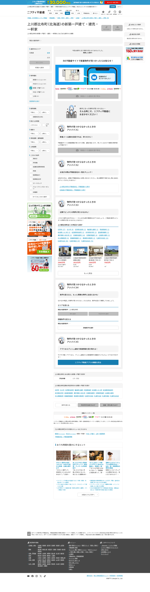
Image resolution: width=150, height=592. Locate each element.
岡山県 (44, 560)
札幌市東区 (75, 241)
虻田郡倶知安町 (78, 232)
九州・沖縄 (32, 564)
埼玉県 (50, 549)
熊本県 (53, 564)
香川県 (40, 562)
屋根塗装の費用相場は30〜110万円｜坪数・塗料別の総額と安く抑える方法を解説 (105, 481)
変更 (48, 53)
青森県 (44, 545)
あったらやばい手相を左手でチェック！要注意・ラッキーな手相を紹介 (80, 465)
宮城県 (53, 545)
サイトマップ (104, 554)
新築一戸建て (80, 552)
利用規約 (112, 575)
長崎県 (49, 564)
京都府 (49, 558)
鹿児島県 (40, 566)
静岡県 (49, 555)
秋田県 (58, 545)
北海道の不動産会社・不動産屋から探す (72, 190)
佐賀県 (44, 564)
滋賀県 (53, 558)
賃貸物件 (102, 434)
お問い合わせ (104, 550)
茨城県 (59, 549)
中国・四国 (32, 560)
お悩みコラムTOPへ (88, 495)
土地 (97, 434)
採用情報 (120, 575)
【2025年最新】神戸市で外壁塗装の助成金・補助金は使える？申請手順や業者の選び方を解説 (104, 489)
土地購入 (71, 554)
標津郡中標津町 (89, 238)
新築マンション (60, 434)
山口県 (58, 560)
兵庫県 (44, 558)
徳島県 (62, 560)
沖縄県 (45, 566)
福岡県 (40, 564)
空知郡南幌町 (103, 232)
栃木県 (63, 549)
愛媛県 (44, 562)
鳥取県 (49, 560)
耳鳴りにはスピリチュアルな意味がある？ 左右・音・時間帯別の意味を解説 (113, 465)
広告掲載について (106, 552)
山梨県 (44, 553)
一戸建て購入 (72, 552)
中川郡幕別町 (63, 238)
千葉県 (54, 549)
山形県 (62, 545)
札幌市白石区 (87, 241)
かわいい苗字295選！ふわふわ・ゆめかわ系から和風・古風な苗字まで (63, 465)
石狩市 (62, 229)
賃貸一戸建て (94, 545)
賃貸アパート (85, 545)
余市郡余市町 (91, 232)
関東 (30, 549)
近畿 (30, 558)
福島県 (40, 547)
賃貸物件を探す (34, 101)
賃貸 (70, 545)
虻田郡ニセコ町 (64, 232)
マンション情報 (73, 558)
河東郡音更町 (79, 235)
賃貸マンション (76, 545)
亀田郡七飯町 (93, 229)
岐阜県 (44, 555)
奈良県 (58, 558)
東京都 (40, 549)
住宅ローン (72, 565)
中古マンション (71, 434)
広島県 (40, 560)
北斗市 (70, 229)
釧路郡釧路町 (75, 238)
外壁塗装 (71, 567)
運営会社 (89, 575)
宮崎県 (62, 564)
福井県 (62, 553)
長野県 (49, 553)
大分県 (58, 564)
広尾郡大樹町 (104, 235)
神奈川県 (44, 549)
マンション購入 (73, 550)
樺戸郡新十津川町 (65, 235)
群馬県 (40, 551)
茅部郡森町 (104, 229)
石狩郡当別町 (80, 229)
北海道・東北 (32, 545)
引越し (71, 569)
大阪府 (40, 558)
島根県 (53, 560)
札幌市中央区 (103, 238)
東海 (30, 555)
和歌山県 (62, 558)
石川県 (58, 553)
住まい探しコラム (74, 563)
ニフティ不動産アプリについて (109, 547)
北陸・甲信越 (32, 553)
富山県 (53, 553)
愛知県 (40, 555)
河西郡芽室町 (92, 235)
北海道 (40, 545)
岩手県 (49, 545)
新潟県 (40, 553)
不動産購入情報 (73, 547)
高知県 (49, 562)
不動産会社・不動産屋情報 (63, 437)
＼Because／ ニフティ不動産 (109, 545)
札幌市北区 (63, 241)
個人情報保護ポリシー (101, 575)
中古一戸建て (90, 434)
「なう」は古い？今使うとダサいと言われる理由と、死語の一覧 (96, 464)
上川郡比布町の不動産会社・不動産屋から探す (75, 187)
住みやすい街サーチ (74, 560)
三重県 (53, 555)
